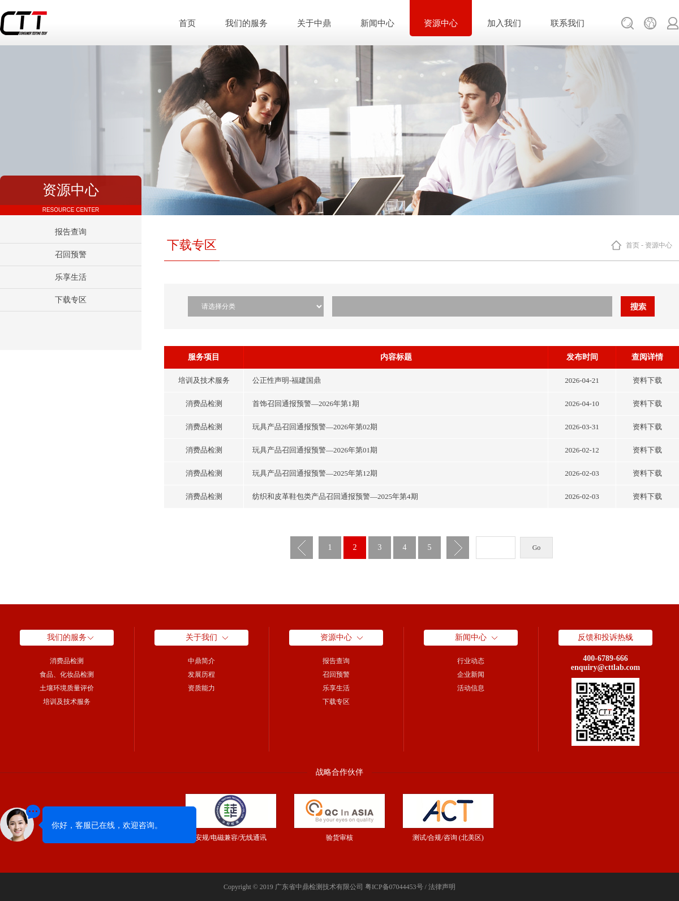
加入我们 (504, 23)
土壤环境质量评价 (67, 688)
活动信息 (470, 688)
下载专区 (71, 300)
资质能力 (201, 688)
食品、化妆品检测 (67, 674)
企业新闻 (470, 674)
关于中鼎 (314, 23)
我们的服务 (246, 23)
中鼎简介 (201, 661)
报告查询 (71, 232)
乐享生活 (71, 277)
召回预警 (71, 254)
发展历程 (201, 674)
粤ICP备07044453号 (394, 887)
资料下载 (647, 380)
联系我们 (568, 23)
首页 (187, 23)
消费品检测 (67, 661)
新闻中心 (377, 23)
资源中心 (441, 23)
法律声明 (441, 887)
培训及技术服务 (67, 702)
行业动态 (470, 661)
